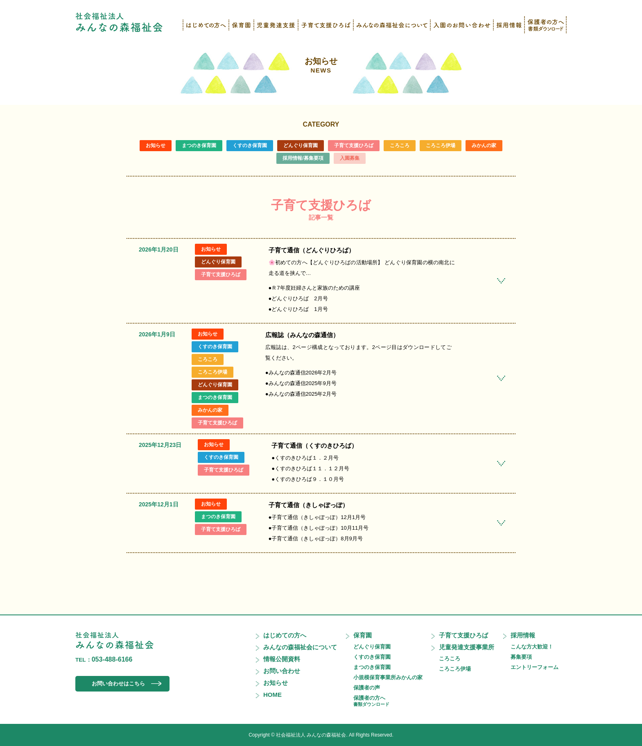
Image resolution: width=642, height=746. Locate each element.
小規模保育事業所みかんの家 (388, 677)
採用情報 (523, 635)
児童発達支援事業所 (466, 647)
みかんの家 (484, 145)
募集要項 (521, 657)
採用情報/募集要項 (303, 158)
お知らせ (321, 65)
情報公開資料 (281, 658)
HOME (272, 694)
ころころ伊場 (440, 145)
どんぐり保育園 (300, 145)
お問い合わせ (281, 670)
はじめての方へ (284, 635)
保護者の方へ (371, 701)
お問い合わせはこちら (118, 683)
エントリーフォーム (534, 667)
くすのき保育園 (250, 145)
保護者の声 (366, 688)
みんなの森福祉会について (300, 647)
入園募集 (349, 158)
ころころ (399, 145)
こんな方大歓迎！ (532, 647)
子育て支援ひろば (353, 145)
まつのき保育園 (199, 145)
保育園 (362, 635)
